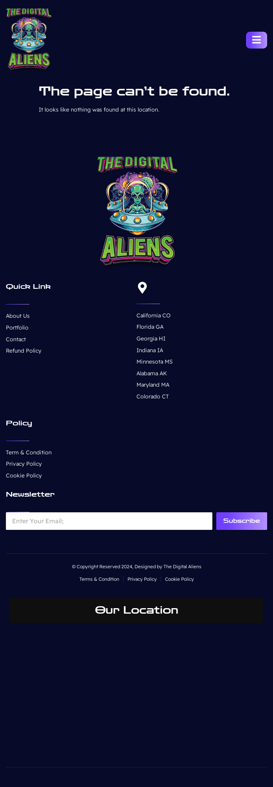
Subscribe (241, 520)
